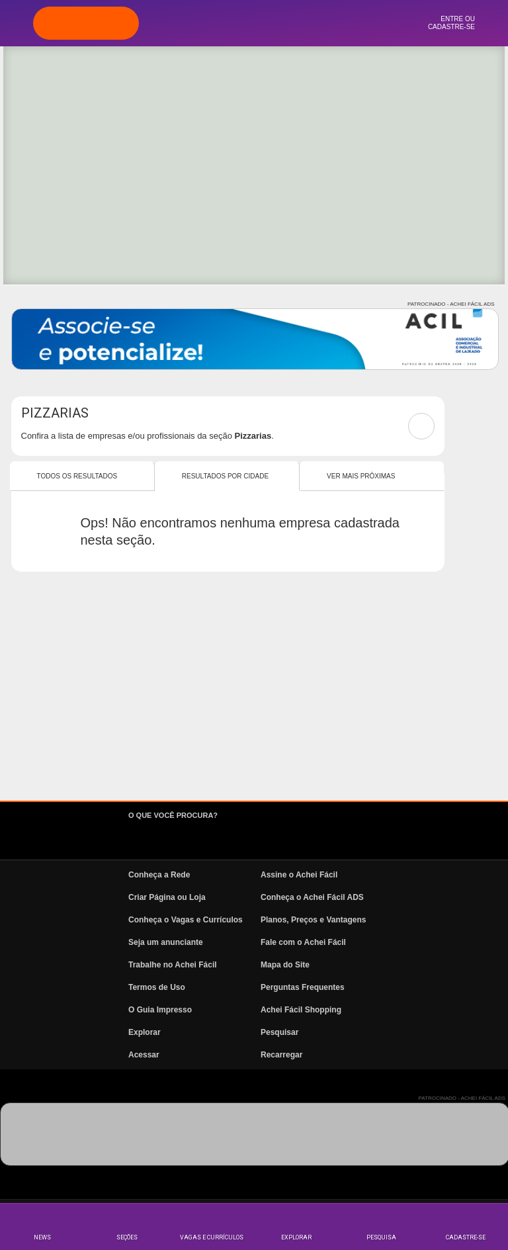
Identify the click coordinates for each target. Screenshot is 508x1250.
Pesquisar (279, 1032)
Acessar (143, 1054)
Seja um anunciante (165, 942)
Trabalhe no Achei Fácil (172, 964)
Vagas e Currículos (211, 1237)
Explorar (296, 1237)
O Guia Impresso (160, 1009)
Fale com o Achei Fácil (303, 942)
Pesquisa (381, 1237)
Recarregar (281, 1054)
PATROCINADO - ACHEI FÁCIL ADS (450, 304)
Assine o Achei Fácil (299, 874)
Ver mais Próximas (361, 476)
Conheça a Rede (159, 874)
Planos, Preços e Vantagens (313, 919)
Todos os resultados (77, 476)
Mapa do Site (285, 964)
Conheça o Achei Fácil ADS (312, 897)
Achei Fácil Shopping (301, 1009)
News (42, 1237)
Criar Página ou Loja (167, 897)
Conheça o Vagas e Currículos (185, 919)
